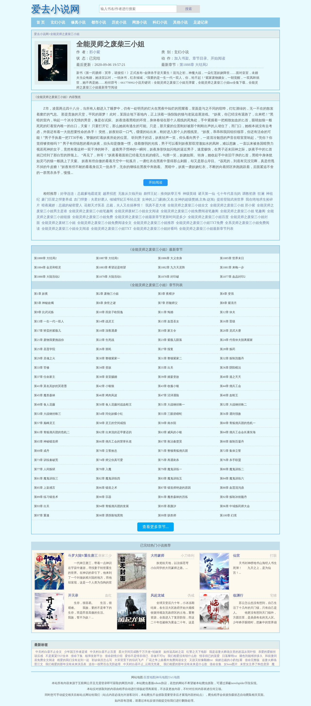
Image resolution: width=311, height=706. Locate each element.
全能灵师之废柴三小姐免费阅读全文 (105, 223)
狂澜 (261, 193)
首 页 (40, 22)
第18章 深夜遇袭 (106, 330)
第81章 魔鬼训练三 (46, 478)
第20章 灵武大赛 (230, 330)
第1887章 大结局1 (107, 258)
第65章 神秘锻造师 (46, 441)
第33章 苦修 (41, 367)
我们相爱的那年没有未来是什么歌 (185, 664)
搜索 (188, 9)
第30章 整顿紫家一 (108, 358)
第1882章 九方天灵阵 (171, 267)
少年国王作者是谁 (75, 651)
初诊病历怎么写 (102, 660)
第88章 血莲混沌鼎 (232, 487)
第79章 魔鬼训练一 (170, 469)
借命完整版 (252, 660)
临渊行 (238, 595)
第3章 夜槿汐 (166, 293)
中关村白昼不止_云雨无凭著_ (142, 664)
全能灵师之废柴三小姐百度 (209, 217)
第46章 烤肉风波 (106, 395)
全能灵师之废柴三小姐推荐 (154, 223)
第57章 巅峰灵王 (44, 423)
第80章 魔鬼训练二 (232, 469)
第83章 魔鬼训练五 (170, 478)
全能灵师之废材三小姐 (59, 223)
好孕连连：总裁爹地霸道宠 (80, 193)
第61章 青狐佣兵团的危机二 (52, 432)
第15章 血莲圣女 (168, 321)
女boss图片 (231, 664)
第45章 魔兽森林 (44, 395)
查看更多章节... (155, 527)
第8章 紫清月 (228, 303)
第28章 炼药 (227, 349)
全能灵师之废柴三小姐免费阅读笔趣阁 (190, 211)
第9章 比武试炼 (44, 312)
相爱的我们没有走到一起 (73, 660)
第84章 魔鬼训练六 (232, 478)
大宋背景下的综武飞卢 (129, 660)
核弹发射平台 (94, 656)
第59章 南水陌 (167, 423)
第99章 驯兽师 (167, 515)
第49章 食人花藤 (44, 404)
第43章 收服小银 (168, 386)
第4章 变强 (227, 293)
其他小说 (180, 22)
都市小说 (98, 22)
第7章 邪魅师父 (168, 303)
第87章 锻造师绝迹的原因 (174, 487)
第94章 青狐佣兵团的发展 (112, 506)
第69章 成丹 (41, 450)
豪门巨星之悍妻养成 (57, 199)
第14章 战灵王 (105, 321)
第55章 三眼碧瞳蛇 (170, 413)
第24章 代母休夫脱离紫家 (236, 340)
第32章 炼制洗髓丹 (232, 358)
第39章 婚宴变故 (168, 377)
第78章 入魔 (103, 469)
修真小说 (78, 22)
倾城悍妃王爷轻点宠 (125, 199)
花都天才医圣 (94, 205)
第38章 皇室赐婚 (106, 377)
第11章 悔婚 (165, 312)
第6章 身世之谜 (106, 303)
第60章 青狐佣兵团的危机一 (238, 423)
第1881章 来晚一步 (232, 267)
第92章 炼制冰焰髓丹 (233, 497)
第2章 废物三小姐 (107, 293)
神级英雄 (189, 193)
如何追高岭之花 (174, 651)
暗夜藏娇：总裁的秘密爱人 (62, 205)
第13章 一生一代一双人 (49, 321)
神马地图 (162, 677)
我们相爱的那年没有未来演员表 (65, 664)
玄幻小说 (58, 22)
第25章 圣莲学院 (44, 349)
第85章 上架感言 (44, 487)
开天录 (73, 595)
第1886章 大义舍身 (170, 258)
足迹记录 (200, 22)
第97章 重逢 (41, 515)
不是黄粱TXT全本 (57, 656)
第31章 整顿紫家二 (170, 358)
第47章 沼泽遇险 (168, 395)
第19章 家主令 (167, 330)
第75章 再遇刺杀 (168, 460)
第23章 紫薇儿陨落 (170, 340)
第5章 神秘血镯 (44, 303)
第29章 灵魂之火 (44, 358)
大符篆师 (157, 555)
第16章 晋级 (227, 321)
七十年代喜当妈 (229, 193)
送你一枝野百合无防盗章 (105, 664)
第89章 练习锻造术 (46, 497)
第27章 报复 (165, 349)
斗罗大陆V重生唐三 (83, 555)
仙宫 (236, 555)
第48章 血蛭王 (229, 395)
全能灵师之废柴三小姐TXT (112, 228)
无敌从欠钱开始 (130, 193)
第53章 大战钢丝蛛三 (47, 413)
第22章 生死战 (105, 340)
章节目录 (199, 58)
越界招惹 (109, 193)
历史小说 (119, 22)
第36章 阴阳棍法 (230, 367)
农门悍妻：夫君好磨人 (91, 199)
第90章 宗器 (103, 497)
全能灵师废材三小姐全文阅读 (138, 211)
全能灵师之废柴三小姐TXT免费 (200, 223)
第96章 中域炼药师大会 (235, 506)
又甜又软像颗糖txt (201, 660)
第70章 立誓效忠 (106, 450)
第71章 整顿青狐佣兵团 (173, 450)
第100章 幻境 (228, 515)
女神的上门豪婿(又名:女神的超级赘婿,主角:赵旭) (178, 199)
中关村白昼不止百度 (103, 651)
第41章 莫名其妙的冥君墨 (50, 386)
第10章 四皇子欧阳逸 (109, 312)
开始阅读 (218, 58)
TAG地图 (174, 677)
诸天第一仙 (206, 193)
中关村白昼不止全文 (48, 651)
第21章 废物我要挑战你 (49, 340)
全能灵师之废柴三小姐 (64, 34)
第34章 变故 (103, 367)
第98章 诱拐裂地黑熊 (109, 515)
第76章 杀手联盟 (230, 460)
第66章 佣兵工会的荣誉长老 (114, 441)
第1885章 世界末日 (232, 258)
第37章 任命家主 (44, 377)
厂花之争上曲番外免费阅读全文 (166, 660)
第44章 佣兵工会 (230, 386)
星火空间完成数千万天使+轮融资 (140, 651)
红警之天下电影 (196, 651)
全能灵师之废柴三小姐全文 (188, 205)
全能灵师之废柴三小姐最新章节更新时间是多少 (151, 217)
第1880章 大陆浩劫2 (47, 276)
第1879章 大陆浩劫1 (108, 276)
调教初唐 (249, 193)
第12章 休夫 (227, 312)
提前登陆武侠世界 (230, 199)
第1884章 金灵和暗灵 (47, 267)
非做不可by (158, 656)
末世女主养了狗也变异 (254, 664)
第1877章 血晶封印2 (232, 276)
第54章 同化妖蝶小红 (109, 413)
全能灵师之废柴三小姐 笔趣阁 (243, 211)
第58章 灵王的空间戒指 (111, 423)
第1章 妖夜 (41, 293)
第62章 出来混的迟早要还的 (114, 432)
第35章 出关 (165, 367)
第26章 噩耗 (103, 349)
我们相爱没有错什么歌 (182, 656)
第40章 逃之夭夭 (230, 377)
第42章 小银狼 (105, 386)
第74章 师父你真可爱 (109, 460)
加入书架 (181, 58)
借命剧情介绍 (113, 656)
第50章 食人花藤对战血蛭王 (114, 404)
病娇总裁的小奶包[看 (228, 660)
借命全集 (215, 664)
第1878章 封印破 (168, 276)
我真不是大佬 (155, 205)
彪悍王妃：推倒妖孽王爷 (162, 193)
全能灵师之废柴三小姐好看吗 (156, 228)
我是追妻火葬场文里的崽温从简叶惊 (232, 651)
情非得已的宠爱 (209, 656)
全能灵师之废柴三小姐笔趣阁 (92, 211)
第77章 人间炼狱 (44, 469)
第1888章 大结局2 (194, 65)
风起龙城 (157, 595)
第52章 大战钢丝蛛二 (233, 404)
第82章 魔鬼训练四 (108, 478)
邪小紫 (94, 52)
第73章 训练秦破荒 (46, 460)
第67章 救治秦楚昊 (170, 441)
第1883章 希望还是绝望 (111, 267)
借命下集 (77, 656)
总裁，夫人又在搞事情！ (125, 205)
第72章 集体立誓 (230, 450)
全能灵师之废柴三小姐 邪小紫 (233, 205)
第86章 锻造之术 (106, 487)
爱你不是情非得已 (136, 656)
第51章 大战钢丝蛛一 (171, 404)
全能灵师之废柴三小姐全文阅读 (66, 228)
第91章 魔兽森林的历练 (173, 497)
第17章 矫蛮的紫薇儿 (47, 330)
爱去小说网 (41, 34)
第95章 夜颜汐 (167, 506)
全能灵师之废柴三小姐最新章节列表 (207, 228)
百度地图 (149, 677)
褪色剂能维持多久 (251, 656)
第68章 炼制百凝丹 (232, 441)
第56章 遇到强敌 (230, 413)
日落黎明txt (229, 656)
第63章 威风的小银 (170, 432)
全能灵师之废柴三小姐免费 (93, 217)
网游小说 (139, 22)
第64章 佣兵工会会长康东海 (238, 432)
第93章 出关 (41, 506)
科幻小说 (160, 22)
